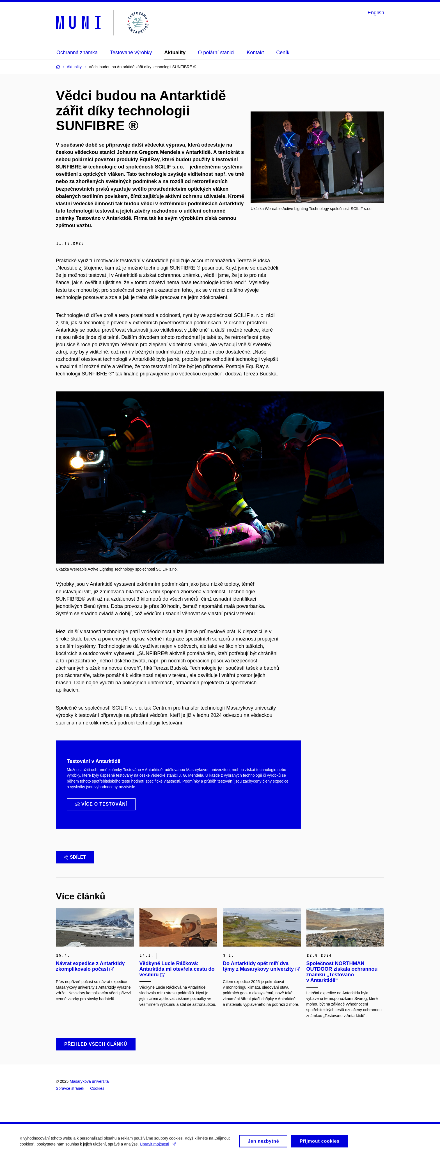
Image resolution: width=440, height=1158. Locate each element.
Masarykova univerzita (89, 1081)
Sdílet (75, 857)
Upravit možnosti (157, 1146)
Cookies (97, 1088)
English (376, 12)
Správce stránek (70, 1088)
